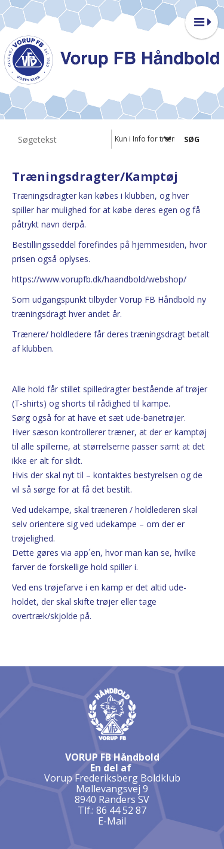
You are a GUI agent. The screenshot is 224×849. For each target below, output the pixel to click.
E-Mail (112, 821)
